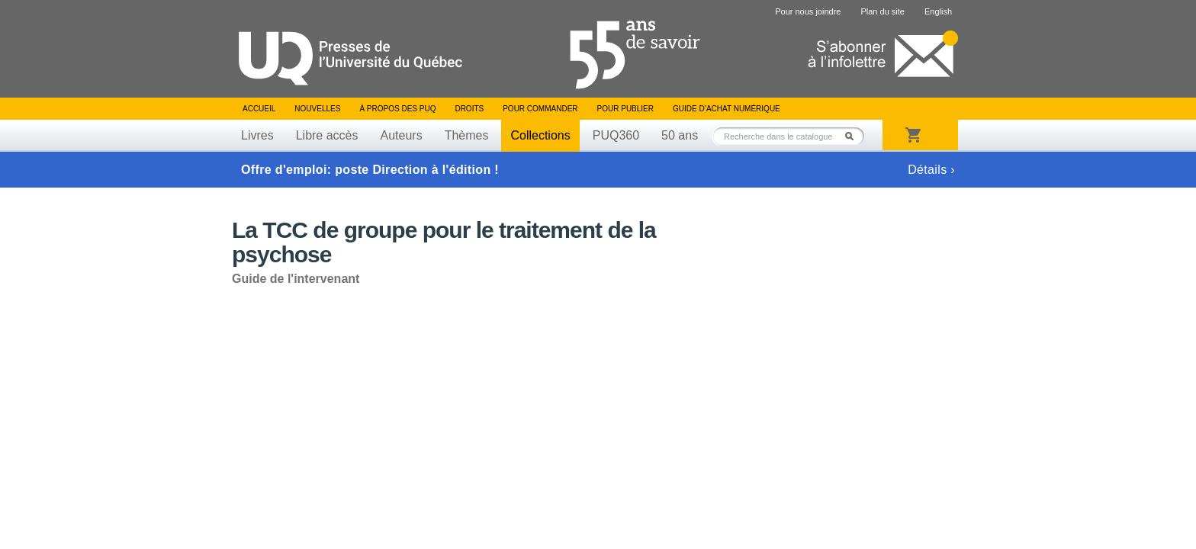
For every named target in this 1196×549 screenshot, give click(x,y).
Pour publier (625, 108)
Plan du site (882, 11)
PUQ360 (616, 135)
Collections (540, 135)
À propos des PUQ (397, 108)
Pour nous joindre (808, 11)
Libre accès (327, 135)
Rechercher (853, 136)
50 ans (679, 135)
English (938, 11)
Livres (257, 135)
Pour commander (540, 108)
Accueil (259, 108)
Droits (469, 108)
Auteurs (402, 135)
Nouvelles (317, 108)
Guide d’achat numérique (726, 108)
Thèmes (467, 135)
